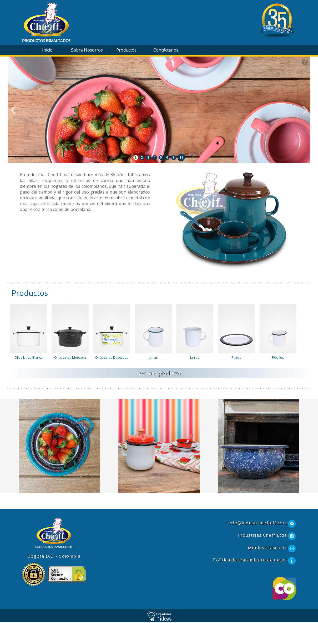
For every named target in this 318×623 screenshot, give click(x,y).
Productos (126, 50)
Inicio (47, 50)
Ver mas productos (160, 373)
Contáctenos (165, 50)
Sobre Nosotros (87, 50)
